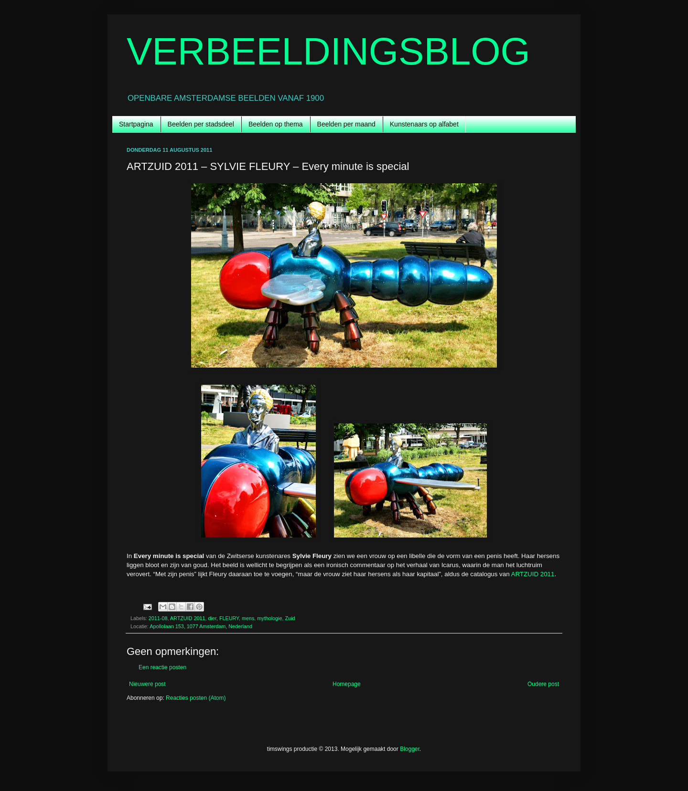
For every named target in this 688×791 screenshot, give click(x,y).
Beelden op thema (275, 124)
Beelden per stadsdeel (201, 124)
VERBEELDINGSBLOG (328, 51)
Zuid (290, 618)
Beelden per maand (346, 124)
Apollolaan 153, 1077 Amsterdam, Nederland (201, 626)
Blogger (409, 749)
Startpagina (136, 124)
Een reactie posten (162, 667)
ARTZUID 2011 (533, 574)
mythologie (269, 618)
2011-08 (158, 618)
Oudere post (543, 684)
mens (248, 618)
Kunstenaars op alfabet (424, 124)
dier (212, 618)
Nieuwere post (147, 684)
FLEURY (229, 618)
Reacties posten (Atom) (196, 698)
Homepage (347, 684)
